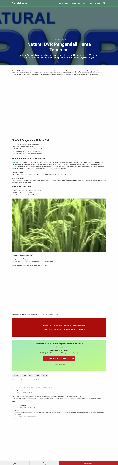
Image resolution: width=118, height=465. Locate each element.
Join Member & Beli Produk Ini (61, 358)
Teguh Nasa (22, 405)
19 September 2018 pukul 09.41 (27, 407)
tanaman (44, 375)
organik (36, 375)
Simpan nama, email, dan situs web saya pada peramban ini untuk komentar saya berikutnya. (38, 444)
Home (61, 3)
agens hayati (16, 375)
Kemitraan (97, 3)
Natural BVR (15, 162)
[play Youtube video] (59, 225)
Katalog (67, 3)
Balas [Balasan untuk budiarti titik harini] (13, 401)
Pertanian (23, 379)
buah (24, 375)
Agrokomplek (17, 379)
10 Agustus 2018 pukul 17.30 (24, 393)
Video (90, 3)
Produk (74, 3)
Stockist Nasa (19, 3)
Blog (79, 3)
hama (30, 375)
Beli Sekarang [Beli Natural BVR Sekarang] (88, 463)
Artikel (85, 3)
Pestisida (29, 379)
